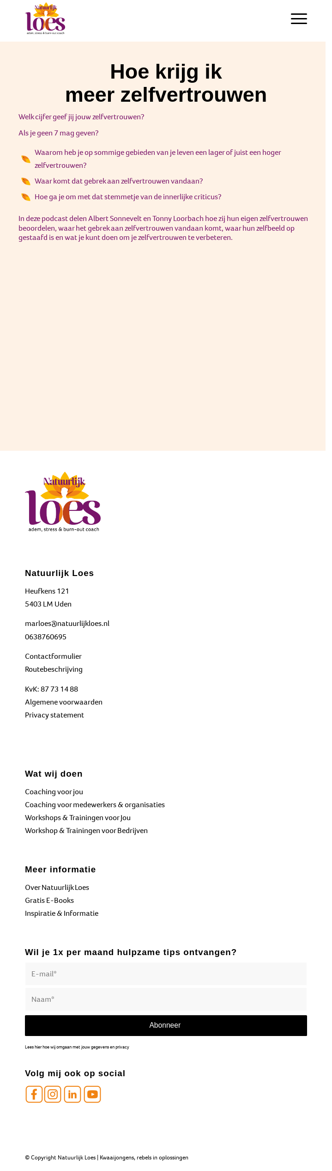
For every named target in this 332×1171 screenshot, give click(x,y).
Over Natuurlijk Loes (57, 887)
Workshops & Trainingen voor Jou (78, 817)
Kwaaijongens (117, 1157)
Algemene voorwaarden (64, 702)
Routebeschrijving (54, 669)
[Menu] (294, 18)
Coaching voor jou (54, 791)
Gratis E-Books (49, 900)
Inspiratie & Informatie (61, 913)
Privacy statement (54, 715)
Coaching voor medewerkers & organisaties (95, 804)
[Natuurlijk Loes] (138, 18)
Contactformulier (53, 656)
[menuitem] (294, 18)
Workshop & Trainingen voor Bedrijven (86, 830)
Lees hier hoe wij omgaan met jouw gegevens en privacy (77, 1046)
